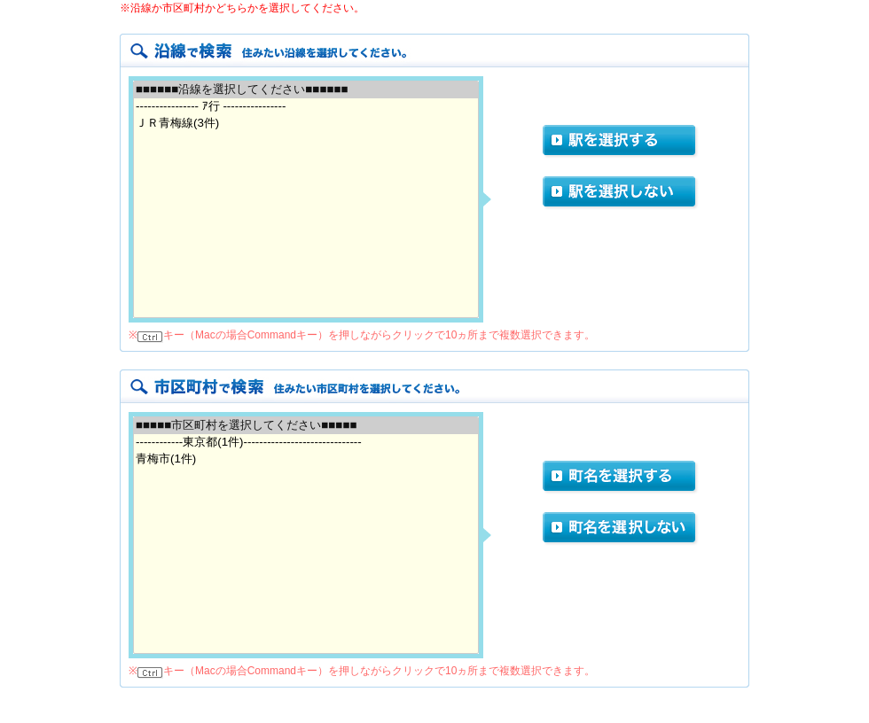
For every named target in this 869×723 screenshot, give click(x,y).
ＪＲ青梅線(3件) (306, 123)
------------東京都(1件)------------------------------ (306, 442)
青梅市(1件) (306, 459)
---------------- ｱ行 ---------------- (306, 106)
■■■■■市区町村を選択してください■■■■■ (306, 425)
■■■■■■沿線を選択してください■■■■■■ (306, 90)
